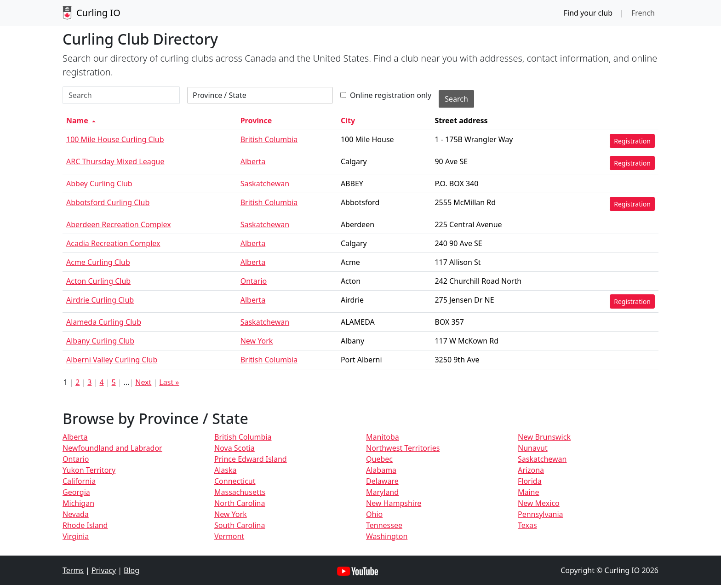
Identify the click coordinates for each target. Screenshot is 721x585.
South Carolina (239, 525)
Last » (169, 382)
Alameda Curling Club (103, 322)
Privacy (104, 570)
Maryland (382, 492)
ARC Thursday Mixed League (115, 161)
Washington (386, 536)
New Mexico (539, 503)
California (79, 481)
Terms (73, 570)
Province (256, 120)
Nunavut (533, 448)
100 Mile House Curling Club (115, 139)
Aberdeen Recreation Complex (118, 224)
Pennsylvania (540, 514)
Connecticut (235, 481)
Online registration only (385, 95)
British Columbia (269, 139)
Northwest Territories (403, 448)
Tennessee (384, 525)
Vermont (229, 536)
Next (143, 382)
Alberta (253, 161)
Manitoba (382, 437)
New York (256, 341)
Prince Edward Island (250, 459)
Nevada (76, 514)
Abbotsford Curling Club (107, 202)
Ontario (253, 281)
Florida (530, 481)
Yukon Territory (89, 470)
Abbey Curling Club (99, 183)
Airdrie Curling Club (100, 300)
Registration (632, 141)
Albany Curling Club (100, 341)
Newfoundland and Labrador (112, 448)
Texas (527, 525)
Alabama (381, 470)
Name (81, 120)
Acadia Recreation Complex (113, 243)
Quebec (379, 459)
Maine (528, 492)
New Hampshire (393, 503)
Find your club (588, 13)
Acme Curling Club (98, 262)
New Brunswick (544, 437)
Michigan (78, 503)
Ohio (374, 514)
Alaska (225, 470)
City (348, 120)
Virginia (76, 536)
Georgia (76, 492)
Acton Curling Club (98, 281)
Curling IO (91, 13)
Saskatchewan (264, 183)
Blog (131, 570)
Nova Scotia (234, 448)
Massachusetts (239, 492)
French (643, 13)
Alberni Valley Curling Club (111, 360)
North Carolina (239, 503)
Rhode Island (85, 525)
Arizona (531, 470)
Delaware (382, 481)
